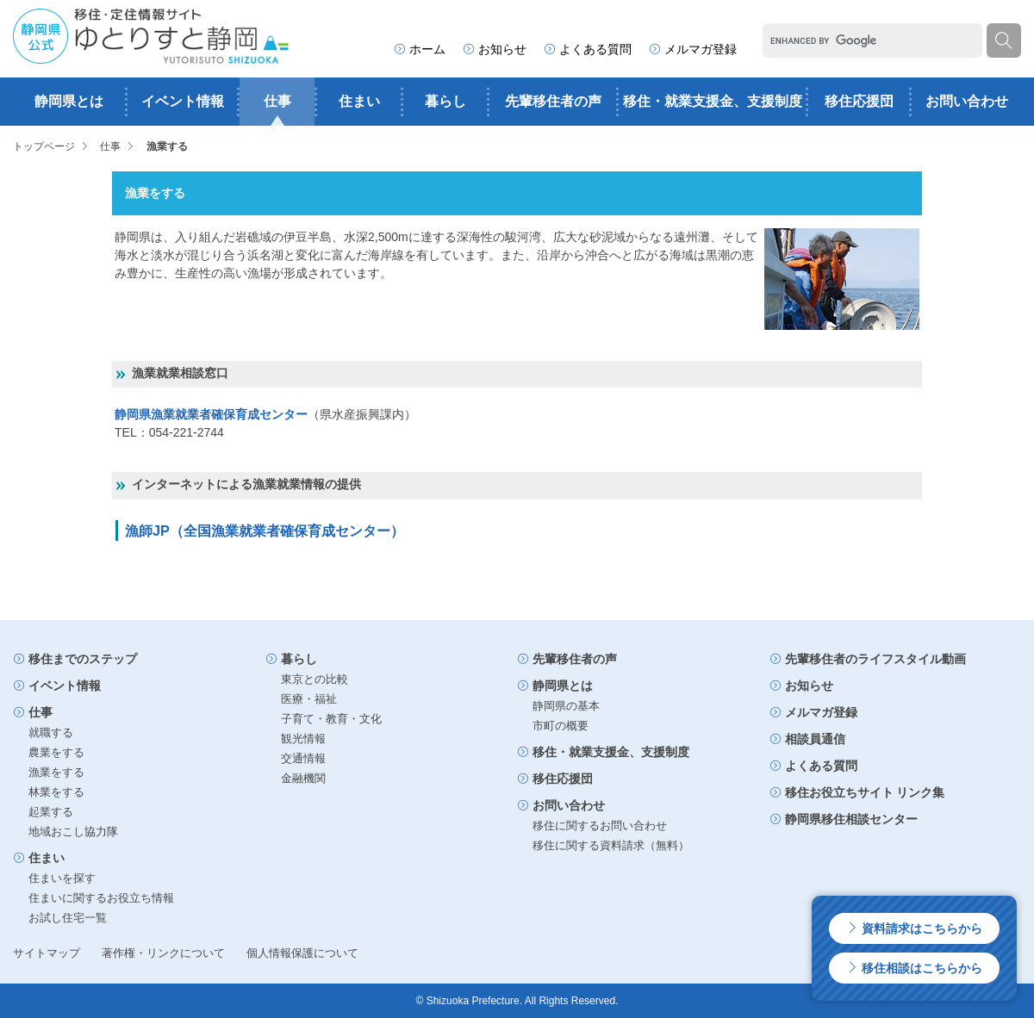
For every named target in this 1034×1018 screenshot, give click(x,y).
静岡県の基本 (566, 705)
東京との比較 (314, 679)
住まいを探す (62, 878)
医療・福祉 (309, 698)
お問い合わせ (966, 101)
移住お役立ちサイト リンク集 (857, 792)
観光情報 (303, 738)
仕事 (277, 101)
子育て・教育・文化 (331, 718)
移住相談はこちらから (914, 968)
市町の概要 (561, 725)
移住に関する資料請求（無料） (611, 845)
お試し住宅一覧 (67, 917)
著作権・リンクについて (163, 953)
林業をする (56, 791)
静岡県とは (68, 101)
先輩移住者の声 (553, 101)
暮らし (445, 101)
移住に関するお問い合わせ (600, 825)
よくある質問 (588, 49)
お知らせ (494, 49)
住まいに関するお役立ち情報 (101, 897)
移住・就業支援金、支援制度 (712, 101)
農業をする (56, 752)
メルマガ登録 (693, 49)
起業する (50, 811)
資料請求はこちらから (914, 928)
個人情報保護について (302, 953)
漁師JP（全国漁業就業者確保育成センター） (264, 530)
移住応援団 (859, 101)
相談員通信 (807, 739)
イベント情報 (182, 101)
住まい (359, 101)
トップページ (44, 146)
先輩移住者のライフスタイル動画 (867, 659)
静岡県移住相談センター (843, 819)
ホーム (419, 49)
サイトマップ (46, 953)
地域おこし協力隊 (73, 831)
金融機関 (303, 778)
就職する (50, 732)
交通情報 (303, 758)
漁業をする (56, 772)
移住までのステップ (75, 659)
